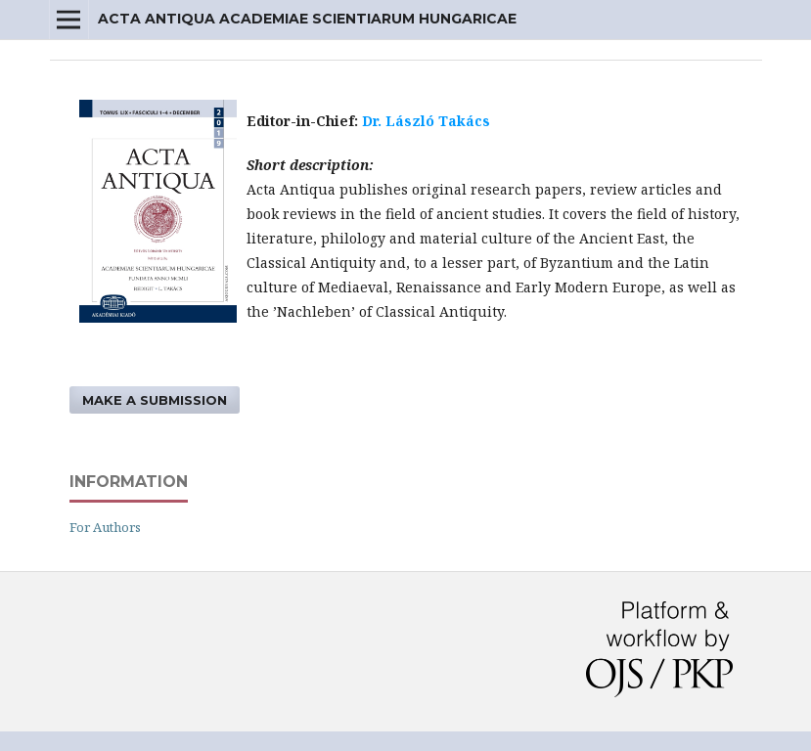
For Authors (105, 527)
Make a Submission (154, 400)
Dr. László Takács (426, 120)
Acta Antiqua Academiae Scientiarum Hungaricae (307, 18)
